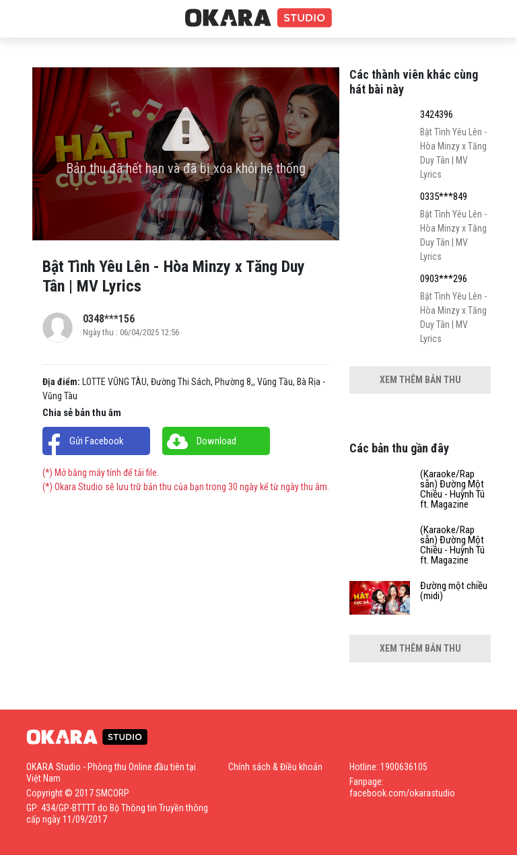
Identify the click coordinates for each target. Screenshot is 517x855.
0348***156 (109, 318)
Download (216, 441)
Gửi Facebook (96, 441)
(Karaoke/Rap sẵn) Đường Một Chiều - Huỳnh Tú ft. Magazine (452, 489)
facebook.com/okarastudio (402, 793)
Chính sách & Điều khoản (275, 766)
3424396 (436, 115)
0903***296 (443, 279)
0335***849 (443, 197)
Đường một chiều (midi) (453, 591)
